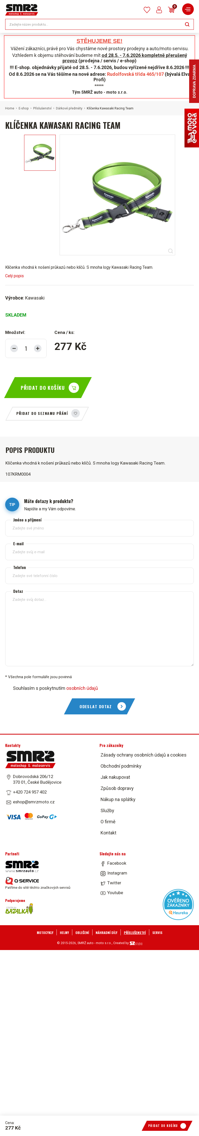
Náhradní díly (106, 932)
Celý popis (14, 275)
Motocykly (45, 932)
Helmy (64, 932)
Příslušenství (42, 108)
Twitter (114, 882)
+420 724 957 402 (30, 792)
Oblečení (82, 932)
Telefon (19, 567)
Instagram (117, 873)
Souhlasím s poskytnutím (55, 688)
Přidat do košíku (43, 387)
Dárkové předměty (69, 108)
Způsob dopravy (117, 788)
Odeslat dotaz (96, 706)
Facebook (116, 863)
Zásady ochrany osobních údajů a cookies (144, 755)
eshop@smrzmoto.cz (34, 801)
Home (9, 108)
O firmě (108, 821)
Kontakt (108, 832)
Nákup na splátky (118, 799)
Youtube (115, 892)
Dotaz (18, 591)
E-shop (24, 108)
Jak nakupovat (115, 777)
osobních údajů (82, 688)
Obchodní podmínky (121, 766)
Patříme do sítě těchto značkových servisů (37, 883)
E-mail (18, 543)
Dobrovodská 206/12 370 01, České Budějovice (37, 779)
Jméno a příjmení (27, 519)
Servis (157, 932)
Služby (107, 810)
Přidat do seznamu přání (42, 413)
